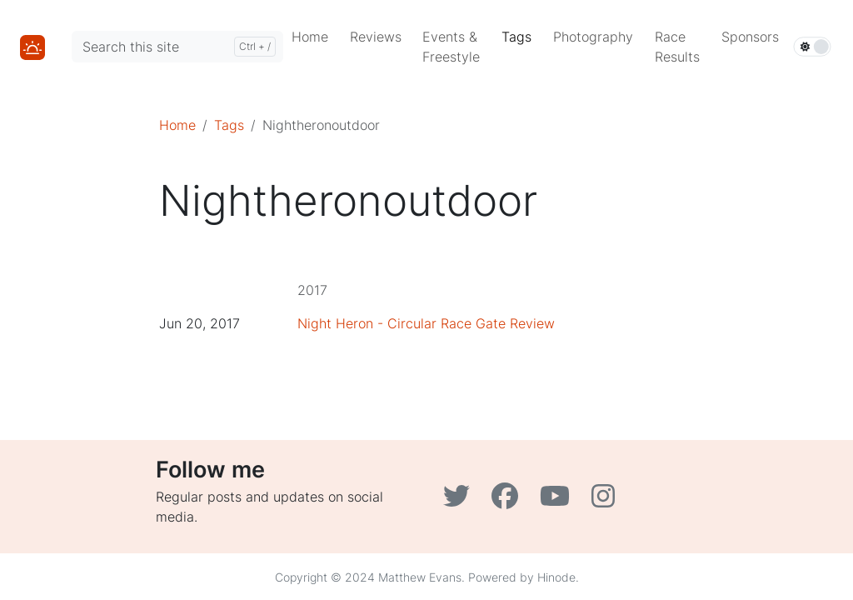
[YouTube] (559, 501)
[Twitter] (460, 501)
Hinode (556, 577)
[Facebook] (509, 501)
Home (177, 125)
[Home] (32, 46)
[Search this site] (177, 46)
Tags (229, 125)
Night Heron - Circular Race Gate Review (426, 323)
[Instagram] (605, 501)
